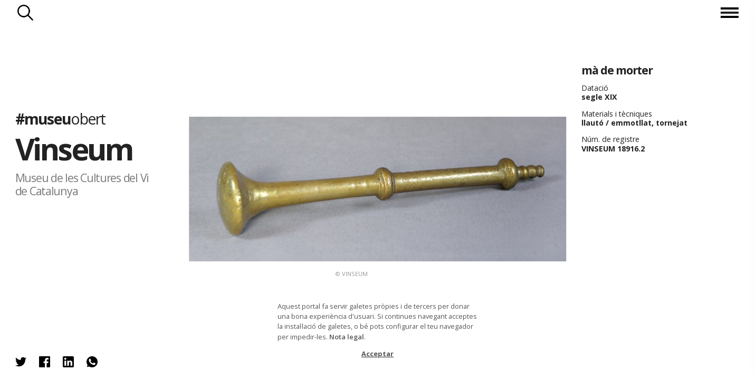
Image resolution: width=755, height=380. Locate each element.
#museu (60, 118)
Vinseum (74, 148)
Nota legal (346, 336)
